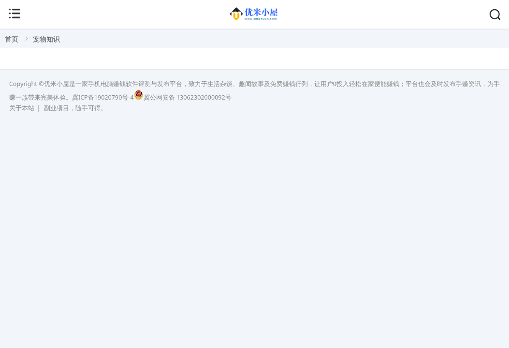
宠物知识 (46, 39)
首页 (11, 39)
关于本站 (21, 108)
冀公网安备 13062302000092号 (183, 97)
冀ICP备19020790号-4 (103, 97)
